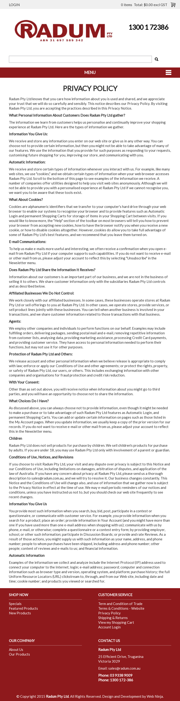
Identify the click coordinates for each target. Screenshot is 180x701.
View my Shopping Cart (116, 622)
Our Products (19, 654)
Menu (90, 72)
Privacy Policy (109, 613)
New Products (20, 613)
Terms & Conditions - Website (121, 608)
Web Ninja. (155, 696)
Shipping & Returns (113, 618)
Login (14, 5)
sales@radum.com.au (47, 478)
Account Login (109, 627)
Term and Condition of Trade (120, 603)
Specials (15, 603)
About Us (16, 649)
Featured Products (23, 608)
